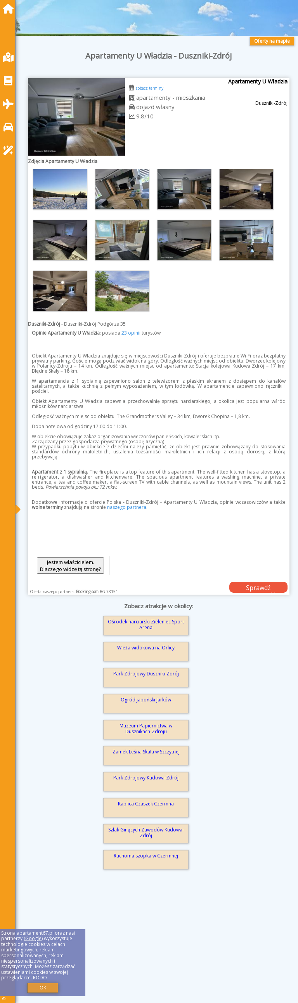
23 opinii (130, 333)
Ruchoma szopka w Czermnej (146, 855)
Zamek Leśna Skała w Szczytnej (146, 751)
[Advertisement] (158, 946)
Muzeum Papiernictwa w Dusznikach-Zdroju (146, 728)
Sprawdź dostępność (258, 588)
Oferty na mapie (272, 41)
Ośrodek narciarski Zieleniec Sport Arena (146, 624)
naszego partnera (126, 507)
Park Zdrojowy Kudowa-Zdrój (145, 777)
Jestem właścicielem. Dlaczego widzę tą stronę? (70, 566)
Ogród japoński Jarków (146, 699)
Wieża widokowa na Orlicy (146, 647)
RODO (40, 977)
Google (33, 938)
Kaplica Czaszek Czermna (146, 803)
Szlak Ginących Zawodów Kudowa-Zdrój (146, 832)
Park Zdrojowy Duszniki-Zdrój (146, 673)
